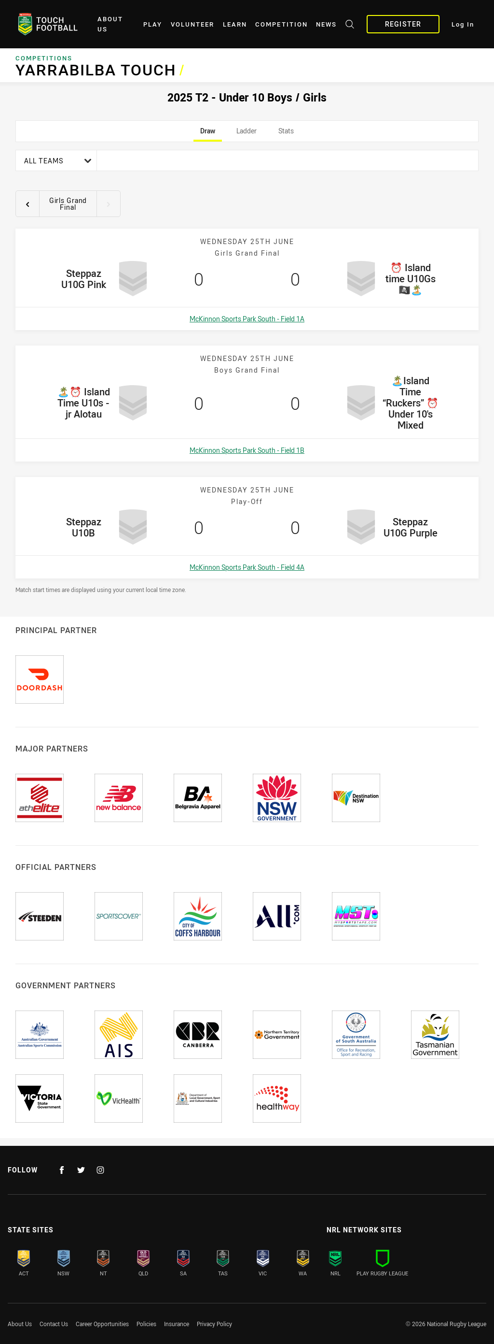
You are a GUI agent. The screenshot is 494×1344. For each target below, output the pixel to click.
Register (403, 24)
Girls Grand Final (68, 204)
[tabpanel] (247, 371)
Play (152, 24)
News (326, 24)
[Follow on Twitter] (81, 1170)
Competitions (43, 58)
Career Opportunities (102, 1324)
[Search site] (350, 25)
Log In (463, 24)
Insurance (176, 1324)
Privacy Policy (214, 1324)
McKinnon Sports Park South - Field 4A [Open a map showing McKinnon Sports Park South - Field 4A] (247, 567)
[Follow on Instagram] (100, 1170)
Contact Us (54, 1324)
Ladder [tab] (246, 134)
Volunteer (192, 24)
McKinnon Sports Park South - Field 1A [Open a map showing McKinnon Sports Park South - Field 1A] (247, 318)
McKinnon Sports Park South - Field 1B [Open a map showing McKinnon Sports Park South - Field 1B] (247, 450)
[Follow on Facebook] (61, 1170)
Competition (281, 24)
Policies (146, 1324)
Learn (235, 24)
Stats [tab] (286, 134)
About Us (110, 24)
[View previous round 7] (27, 204)
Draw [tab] (207, 134)
